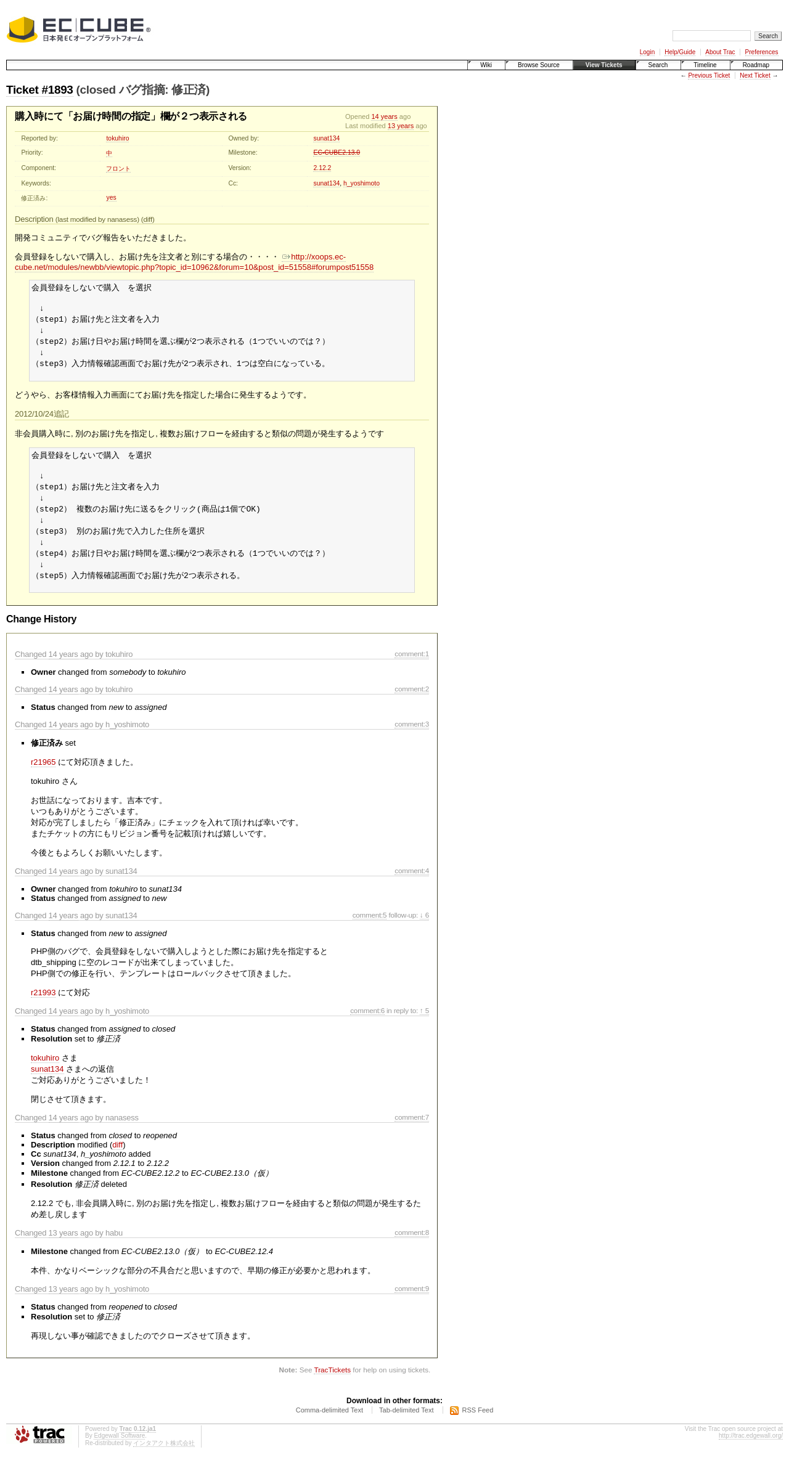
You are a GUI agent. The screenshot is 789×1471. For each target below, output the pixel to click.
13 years (401, 125)
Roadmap (756, 65)
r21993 (43, 1011)
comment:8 (411, 1251)
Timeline (704, 65)
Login (647, 52)
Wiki (486, 65)
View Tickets (604, 65)
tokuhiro (117, 138)
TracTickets (332, 1388)
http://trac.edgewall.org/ (751, 1454)
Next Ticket (755, 75)
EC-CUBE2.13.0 (336, 152)
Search (658, 65)
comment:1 (411, 672)
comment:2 (411, 707)
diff (147, 219)
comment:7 (411, 1135)
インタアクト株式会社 (164, 1461)
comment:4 (411, 889)
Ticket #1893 (39, 89)
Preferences (762, 52)
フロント (118, 168)
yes (111, 197)
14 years (384, 116)
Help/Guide (679, 52)
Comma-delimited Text (329, 1428)
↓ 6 (424, 933)
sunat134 (326, 138)
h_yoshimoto (361, 183)
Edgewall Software (119, 1454)
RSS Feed (478, 1428)
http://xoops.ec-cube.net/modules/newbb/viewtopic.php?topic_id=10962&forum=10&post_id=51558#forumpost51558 (194, 262)
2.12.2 (322, 168)
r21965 (43, 780)
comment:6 (367, 1029)
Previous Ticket (709, 75)
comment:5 (370, 933)
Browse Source (539, 65)
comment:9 (411, 1307)
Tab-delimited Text (406, 1428)
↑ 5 (424, 1029)
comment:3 (411, 742)
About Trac (720, 52)
